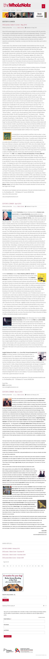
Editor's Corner (20, 27)
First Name (6, 624)
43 (18, 565)
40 (10, 565)
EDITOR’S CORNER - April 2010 (11, 204)
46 (27, 565)
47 (30, 565)
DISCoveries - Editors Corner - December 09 (13, 551)
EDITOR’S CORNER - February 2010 (11, 548)
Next (39, 565)
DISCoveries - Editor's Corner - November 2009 (13, 554)
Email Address (7, 619)
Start (4, 565)
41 (13, 565)
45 (24, 565)
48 (32, 565)
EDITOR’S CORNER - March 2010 (12, 392)
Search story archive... (8, 594)
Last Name (6, 630)
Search (5, 600)
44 (21, 565)
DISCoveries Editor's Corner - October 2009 (13, 557)
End (42, 565)
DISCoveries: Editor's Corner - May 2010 (14, 25)
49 (35, 565)
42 (16, 565)
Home (9, 10)
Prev (7, 565)
